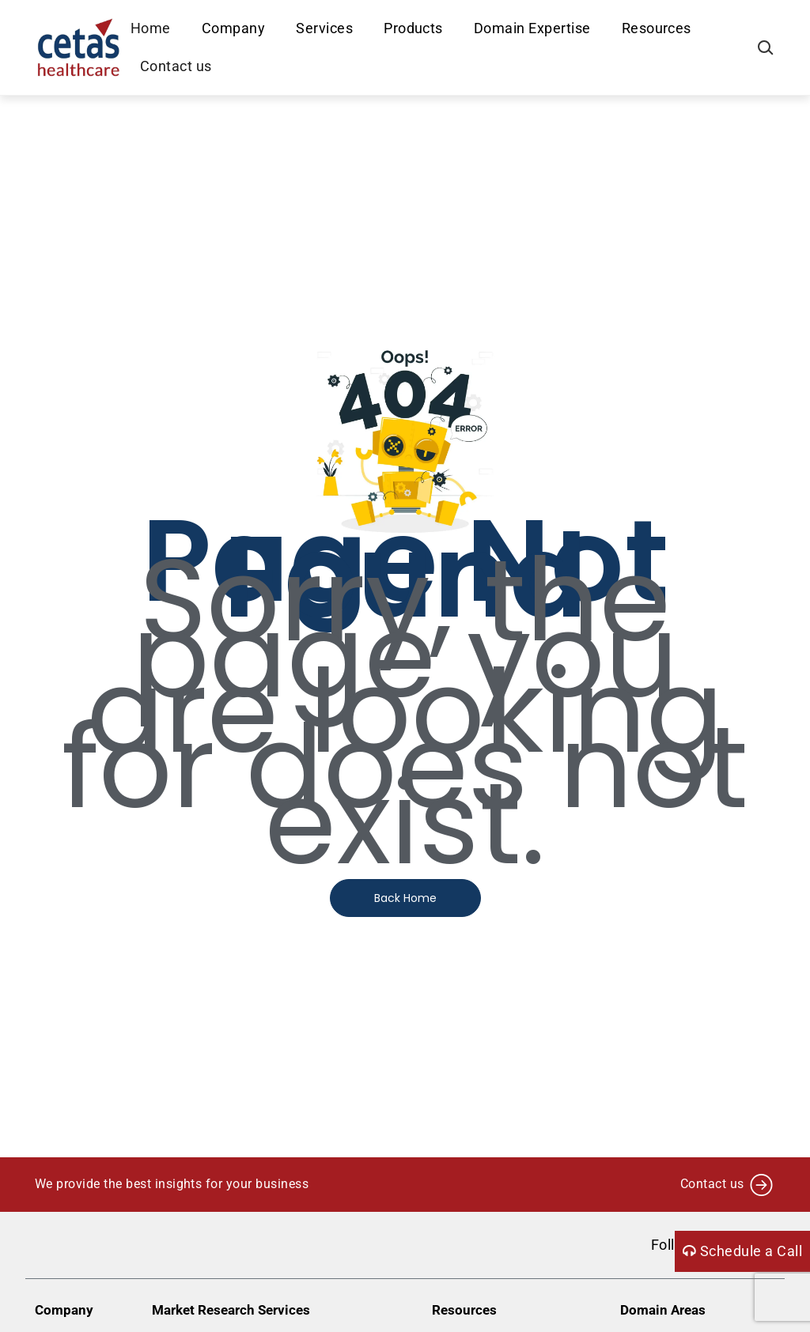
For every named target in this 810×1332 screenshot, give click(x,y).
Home (151, 28)
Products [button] (415, 28)
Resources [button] (657, 28)
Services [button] (325, 28)
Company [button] (234, 28)
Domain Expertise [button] (533, 28)
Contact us (177, 66)
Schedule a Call (742, 1251)
